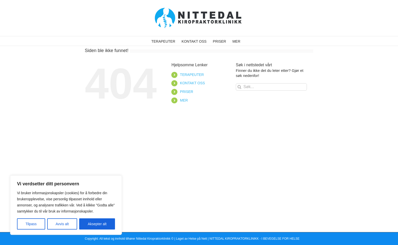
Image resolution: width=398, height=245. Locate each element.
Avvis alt (62, 224)
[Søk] (239, 87)
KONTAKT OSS (192, 83)
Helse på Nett (198, 238)
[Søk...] (271, 87)
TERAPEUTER (192, 75)
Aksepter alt (97, 224)
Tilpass (31, 224)
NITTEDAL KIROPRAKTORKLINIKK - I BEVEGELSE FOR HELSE (254, 238)
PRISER (186, 92)
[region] (66, 205)
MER (184, 100)
